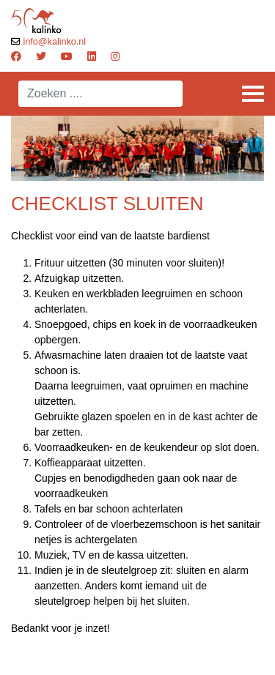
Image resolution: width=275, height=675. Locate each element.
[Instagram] (115, 56)
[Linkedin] (91, 56)
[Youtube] (67, 56)
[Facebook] (16, 56)
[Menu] (253, 94)
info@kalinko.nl (55, 42)
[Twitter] (41, 56)
